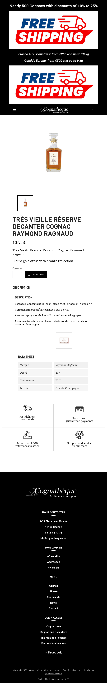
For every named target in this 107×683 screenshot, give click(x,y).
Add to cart (36, 274)
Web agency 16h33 (60, 679)
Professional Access (53, 643)
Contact (53, 608)
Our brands (53, 597)
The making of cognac (53, 637)
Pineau (54, 591)
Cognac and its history (53, 632)
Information (53, 556)
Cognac (53, 585)
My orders (54, 567)
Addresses (53, 562)
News (53, 602)
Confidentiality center (72, 670)
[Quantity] (16, 274)
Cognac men (53, 626)
